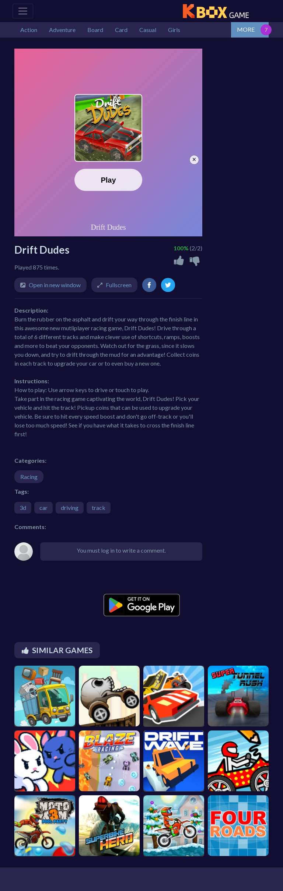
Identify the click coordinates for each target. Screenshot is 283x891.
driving (69, 507)
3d (23, 507)
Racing (29, 476)
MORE (246, 29)
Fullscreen (119, 284)
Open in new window (55, 284)
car (43, 507)
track (98, 507)
